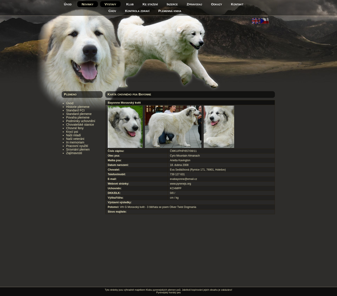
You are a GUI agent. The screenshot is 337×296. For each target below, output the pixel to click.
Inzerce (172, 4)
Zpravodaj (194, 4)
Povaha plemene (77, 117)
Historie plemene (77, 107)
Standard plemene (78, 114)
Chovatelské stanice (80, 124)
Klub (130, 4)
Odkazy (216, 4)
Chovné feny (75, 128)
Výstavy (110, 4)
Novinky (87, 4)
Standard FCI (75, 110)
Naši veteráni (75, 139)
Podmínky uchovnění (80, 121)
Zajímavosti (74, 153)
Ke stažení (150, 4)
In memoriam (75, 142)
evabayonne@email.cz (183, 179)
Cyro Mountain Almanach (185, 155)
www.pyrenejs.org (180, 183)
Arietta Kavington (180, 160)
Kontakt (237, 4)
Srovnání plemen (78, 149)
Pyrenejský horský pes (168, 292)
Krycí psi (72, 131)
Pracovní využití (77, 146)
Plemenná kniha (169, 11)
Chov (112, 11)
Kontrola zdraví (137, 11)
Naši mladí (73, 135)
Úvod (68, 4)
